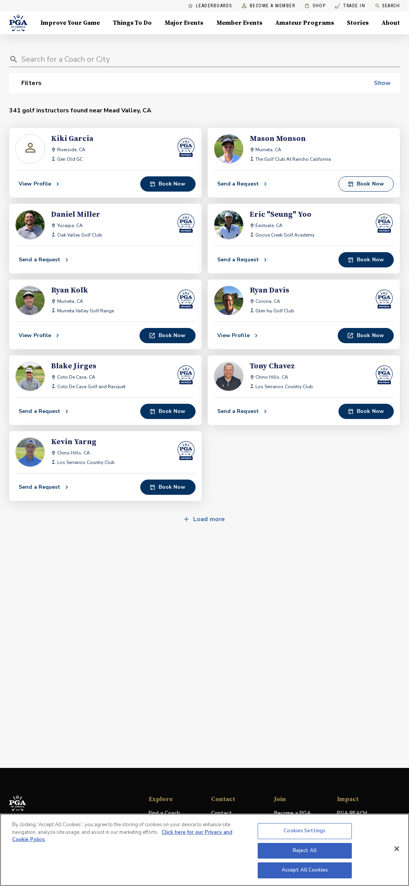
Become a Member (268, 5)
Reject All (305, 850)
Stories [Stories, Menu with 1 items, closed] (358, 23)
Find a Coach (164, 813)
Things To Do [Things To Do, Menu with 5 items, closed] (132, 23)
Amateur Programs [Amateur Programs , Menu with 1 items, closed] (304, 23)
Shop (315, 5)
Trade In (350, 5)
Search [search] (387, 6)
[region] (204, 850)
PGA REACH (352, 813)
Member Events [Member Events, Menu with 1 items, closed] (239, 23)
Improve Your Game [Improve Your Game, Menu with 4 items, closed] (70, 23)
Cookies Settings (305, 830)
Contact (221, 813)
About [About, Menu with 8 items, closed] (391, 23)
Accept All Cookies (305, 870)
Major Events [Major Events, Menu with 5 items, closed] (184, 23)
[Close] (396, 848)
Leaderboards (210, 5)
